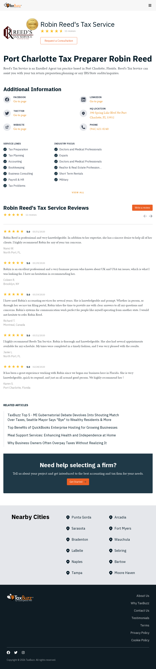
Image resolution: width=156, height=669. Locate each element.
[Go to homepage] (13, 5)
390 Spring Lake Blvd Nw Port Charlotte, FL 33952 (108, 114)
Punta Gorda (80, 517)
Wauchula (120, 539)
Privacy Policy (139, 633)
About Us (142, 596)
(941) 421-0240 (99, 129)
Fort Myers (121, 528)
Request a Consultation (59, 40)
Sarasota (77, 528)
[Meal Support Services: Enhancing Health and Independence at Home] (78, 435)
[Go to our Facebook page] (8, 652)
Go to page (19, 101)
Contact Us (141, 610)
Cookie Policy (140, 640)
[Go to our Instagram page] (23, 652)
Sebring (118, 550)
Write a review (142, 207)
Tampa (75, 572)
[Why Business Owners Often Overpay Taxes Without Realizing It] (78, 443)
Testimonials (140, 618)
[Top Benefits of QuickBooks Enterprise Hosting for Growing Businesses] (78, 427)
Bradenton (78, 539)
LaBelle (76, 550)
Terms (144, 625)
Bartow (118, 561)
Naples (76, 561)
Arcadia (118, 517)
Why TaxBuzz (140, 603)
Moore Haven (123, 572)
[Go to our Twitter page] (15, 652)
